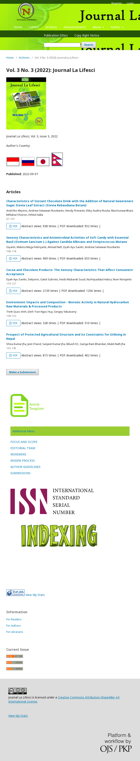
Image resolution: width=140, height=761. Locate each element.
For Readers (13, 619)
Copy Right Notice (86, 35)
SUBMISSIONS (20, 473)
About (97, 27)
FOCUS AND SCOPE (23, 442)
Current (34, 27)
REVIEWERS (18, 454)
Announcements (75, 27)
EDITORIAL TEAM (22, 448)
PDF (15, 226)
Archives (51, 27)
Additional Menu (24, 431)
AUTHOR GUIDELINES (25, 467)
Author (116, 27)
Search (88, 44)
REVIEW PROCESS (22, 461)
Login (130, 3)
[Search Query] (62, 45)
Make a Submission (22, 372)
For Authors (13, 625)
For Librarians (14, 632)
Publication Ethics (56, 35)
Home (18, 27)
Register (116, 3)
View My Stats (35, 595)
